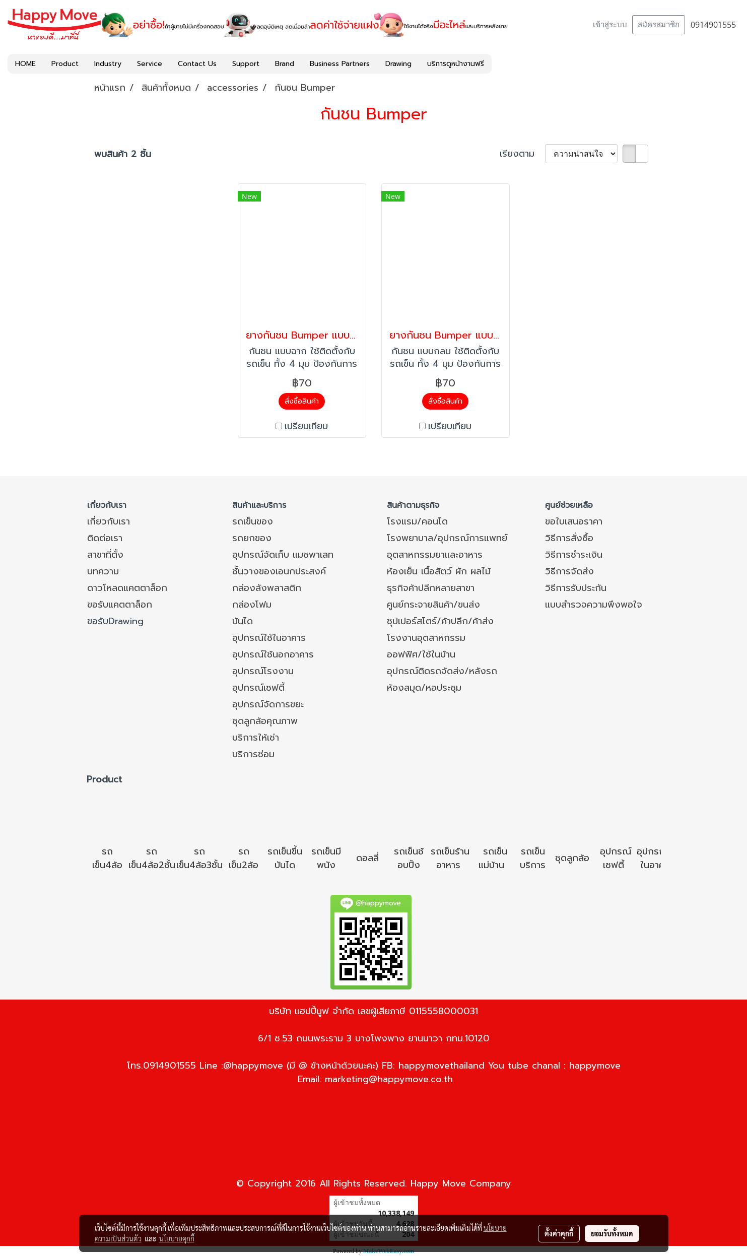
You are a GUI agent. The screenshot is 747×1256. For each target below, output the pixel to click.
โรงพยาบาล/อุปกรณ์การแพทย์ (447, 538)
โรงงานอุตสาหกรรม (426, 638)
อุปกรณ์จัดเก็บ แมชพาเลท (282, 555)
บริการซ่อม (253, 754)
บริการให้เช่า (255, 738)
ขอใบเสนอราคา (573, 521)
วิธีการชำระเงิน (573, 555)
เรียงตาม (522, 154)
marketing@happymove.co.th (389, 1079)
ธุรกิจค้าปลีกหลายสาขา (430, 588)
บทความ (103, 571)
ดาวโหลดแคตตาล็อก (127, 588)
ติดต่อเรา (104, 538)
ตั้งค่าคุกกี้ (559, 1233)
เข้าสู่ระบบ (610, 24)
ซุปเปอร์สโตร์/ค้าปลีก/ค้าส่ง (440, 621)
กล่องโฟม (251, 605)
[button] (501, 64)
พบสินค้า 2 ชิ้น (122, 154)
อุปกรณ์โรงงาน (263, 671)
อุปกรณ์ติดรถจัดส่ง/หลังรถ (442, 671)
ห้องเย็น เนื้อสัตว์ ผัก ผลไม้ (439, 571)
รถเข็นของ (252, 521)
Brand (284, 63)
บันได (242, 621)
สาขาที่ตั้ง (105, 555)
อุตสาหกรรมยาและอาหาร (435, 555)
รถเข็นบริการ (533, 858)
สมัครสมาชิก (659, 24)
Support (245, 63)
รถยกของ (251, 538)
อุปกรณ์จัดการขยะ (268, 704)
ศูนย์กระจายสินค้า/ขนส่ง (433, 605)
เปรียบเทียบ (306, 426)
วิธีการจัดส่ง (569, 571)
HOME (25, 63)
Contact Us (197, 63)
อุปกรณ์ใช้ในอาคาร (269, 638)
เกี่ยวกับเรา (108, 521)
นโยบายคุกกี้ (176, 1238)
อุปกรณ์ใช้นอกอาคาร (273, 654)
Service (149, 63)
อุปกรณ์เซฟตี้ (258, 688)
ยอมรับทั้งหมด (612, 1233)
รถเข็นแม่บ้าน (493, 858)
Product (65, 63)
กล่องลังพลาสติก (266, 588)
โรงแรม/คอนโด (417, 521)
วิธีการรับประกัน (575, 588)
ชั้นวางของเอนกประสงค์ (279, 571)
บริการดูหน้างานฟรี (455, 63)
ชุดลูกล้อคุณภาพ (265, 721)
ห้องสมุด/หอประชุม (424, 688)
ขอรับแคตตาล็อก (119, 605)
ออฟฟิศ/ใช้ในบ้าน (421, 654)
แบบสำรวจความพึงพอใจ (593, 605)
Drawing (398, 63)
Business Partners (340, 63)
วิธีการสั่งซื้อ (569, 538)
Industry (107, 63)
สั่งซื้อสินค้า (302, 401)
